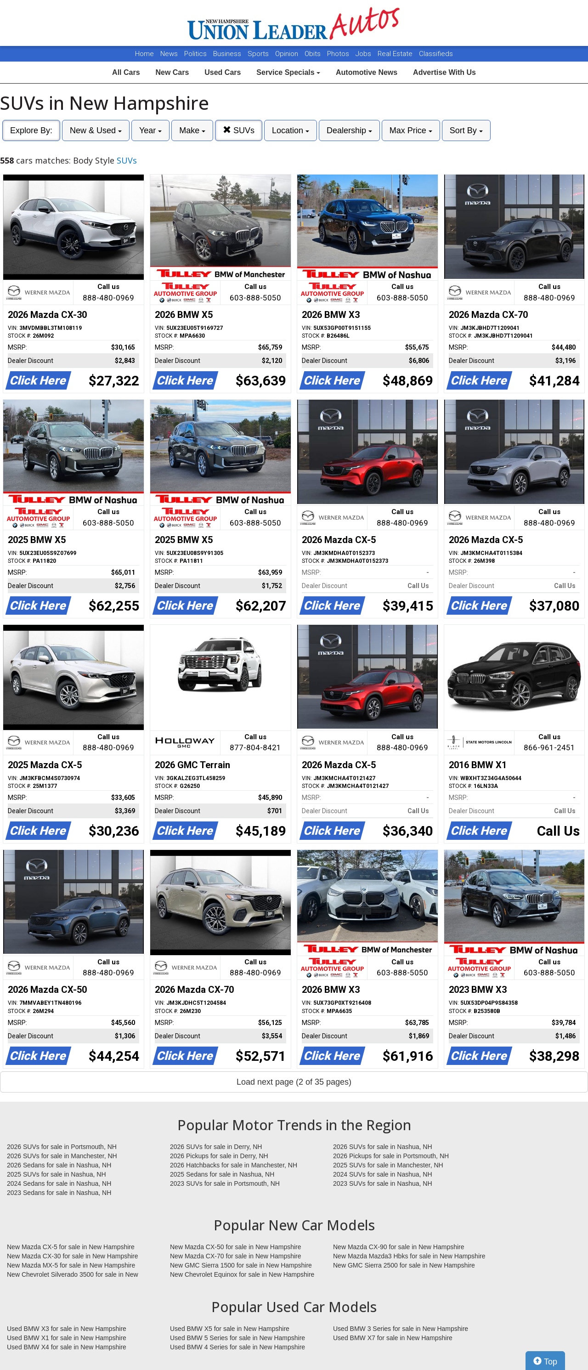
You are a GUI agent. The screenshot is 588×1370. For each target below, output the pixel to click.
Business (228, 54)
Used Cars (222, 72)
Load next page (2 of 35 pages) (294, 1082)
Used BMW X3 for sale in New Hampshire (66, 1328)
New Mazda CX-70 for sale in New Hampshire (235, 1256)
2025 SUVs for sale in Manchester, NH (388, 1165)
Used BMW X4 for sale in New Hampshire (66, 1347)
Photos (339, 54)
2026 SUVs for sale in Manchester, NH (62, 1156)
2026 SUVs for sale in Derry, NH (216, 1146)
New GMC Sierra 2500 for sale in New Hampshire (404, 1265)
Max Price (411, 130)
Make (192, 130)
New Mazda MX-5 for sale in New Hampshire (71, 1265)
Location (290, 130)
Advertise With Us (444, 72)
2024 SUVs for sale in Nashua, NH (382, 1174)
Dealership (349, 130)
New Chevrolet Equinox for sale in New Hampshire (242, 1274)
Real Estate (396, 54)
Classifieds (436, 54)
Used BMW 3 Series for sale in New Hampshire (400, 1328)
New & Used (96, 130)
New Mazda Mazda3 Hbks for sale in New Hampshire (409, 1256)
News (169, 54)
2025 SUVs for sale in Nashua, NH (56, 1174)
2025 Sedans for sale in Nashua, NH (222, 1174)
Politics (195, 54)
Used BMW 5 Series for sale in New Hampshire (237, 1338)
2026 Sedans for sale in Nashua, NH (59, 1165)
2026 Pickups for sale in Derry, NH (219, 1156)
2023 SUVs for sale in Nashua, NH (382, 1183)
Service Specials (288, 72)
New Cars (172, 72)
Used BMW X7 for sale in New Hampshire (392, 1338)
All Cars (126, 72)
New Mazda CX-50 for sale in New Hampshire (235, 1247)
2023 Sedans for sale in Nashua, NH (59, 1192)
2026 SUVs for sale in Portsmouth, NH (62, 1146)
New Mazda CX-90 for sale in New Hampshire (398, 1247)
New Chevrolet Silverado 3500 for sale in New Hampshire (72, 1275)
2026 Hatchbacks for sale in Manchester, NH (233, 1165)
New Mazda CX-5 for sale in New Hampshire (71, 1247)
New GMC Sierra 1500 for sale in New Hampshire (241, 1265)
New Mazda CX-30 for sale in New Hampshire (72, 1256)
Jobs (364, 54)
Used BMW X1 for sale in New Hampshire (66, 1338)
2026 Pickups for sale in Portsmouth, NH (391, 1156)
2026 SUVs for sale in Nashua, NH (382, 1146)
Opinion (287, 54)
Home (144, 54)
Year (150, 130)
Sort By (466, 130)
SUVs (238, 130)
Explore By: (31, 130)
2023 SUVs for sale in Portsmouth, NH (225, 1183)
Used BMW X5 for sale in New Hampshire (229, 1328)
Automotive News (366, 72)
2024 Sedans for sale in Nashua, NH (59, 1183)
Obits (313, 54)
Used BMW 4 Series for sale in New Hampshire (237, 1347)
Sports (259, 54)
